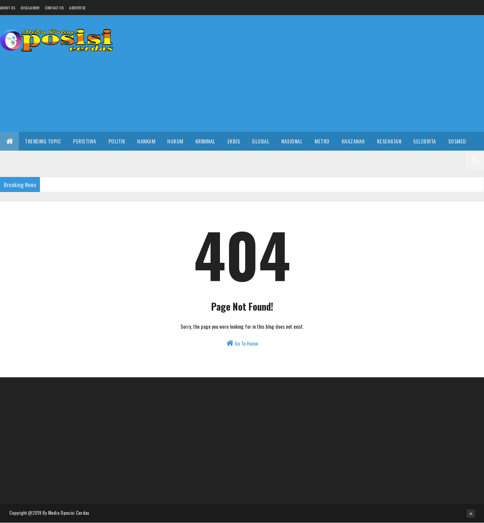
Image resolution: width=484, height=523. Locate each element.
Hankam (146, 141)
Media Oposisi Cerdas (69, 512)
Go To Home (242, 343)
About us (7, 8)
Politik (116, 141)
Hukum (175, 141)
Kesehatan (389, 141)
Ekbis (233, 141)
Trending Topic (43, 141)
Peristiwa (84, 141)
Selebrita (424, 141)
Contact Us (54, 8)
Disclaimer (30, 8)
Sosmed (457, 141)
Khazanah (353, 141)
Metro (322, 141)
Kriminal (205, 141)
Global (260, 141)
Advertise (77, 8)
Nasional (291, 141)
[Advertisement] (347, 73)
